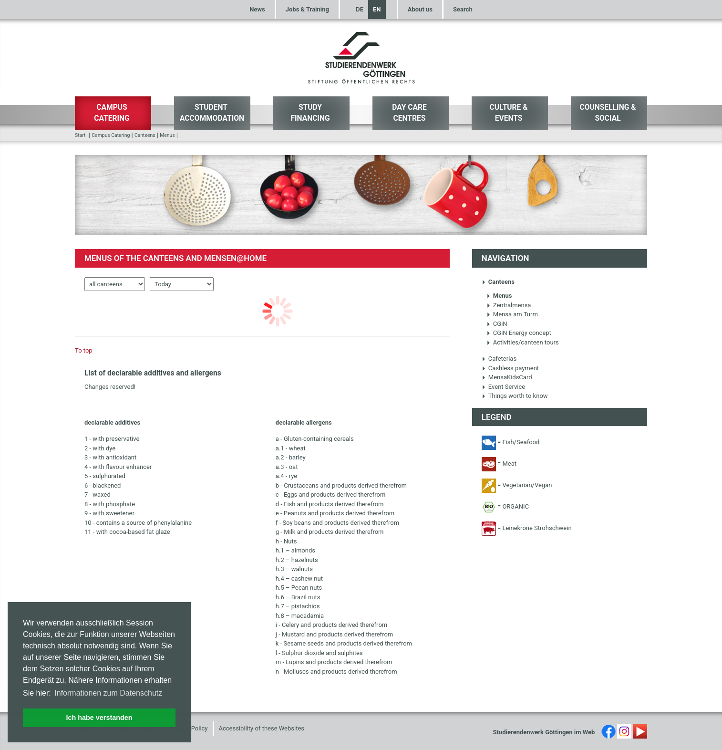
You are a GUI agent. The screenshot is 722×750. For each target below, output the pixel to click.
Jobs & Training (307, 9)
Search (463, 9)
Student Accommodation (212, 113)
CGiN (496, 323)
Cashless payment (510, 368)
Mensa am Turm (512, 314)
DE (359, 9)
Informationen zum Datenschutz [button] (108, 693)
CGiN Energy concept (518, 332)
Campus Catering (111, 113)
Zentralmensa (508, 305)
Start (80, 135)
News (257, 9)
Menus (167, 135)
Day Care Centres (409, 113)
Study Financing (310, 113)
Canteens (144, 135)
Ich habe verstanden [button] (99, 717)
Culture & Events (508, 113)
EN (377, 9)
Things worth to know (515, 395)
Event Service (503, 386)
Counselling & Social (608, 113)
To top (84, 350)
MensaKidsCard (507, 377)
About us (420, 9)
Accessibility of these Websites (262, 728)
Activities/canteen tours (522, 342)
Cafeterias (499, 358)
